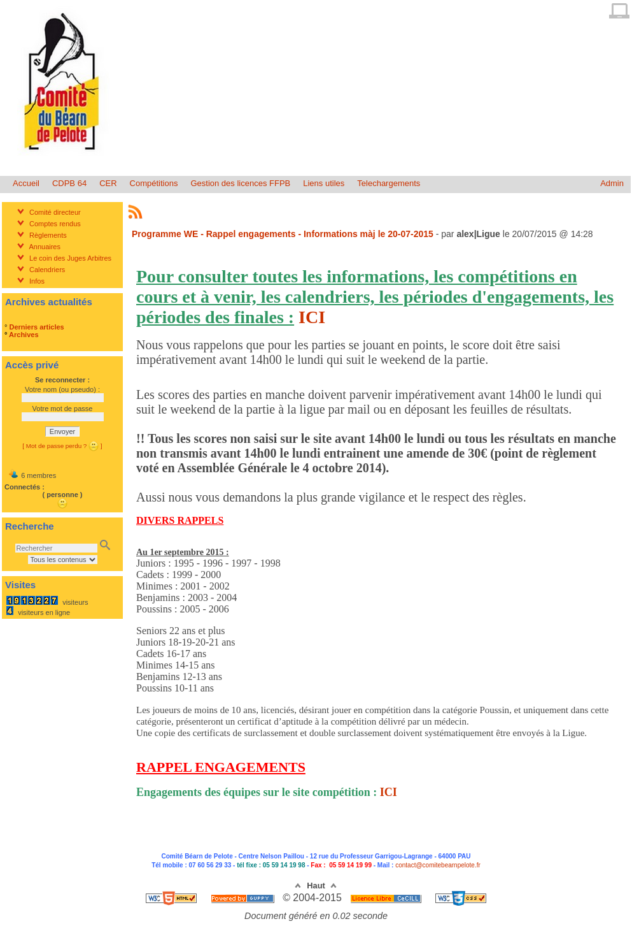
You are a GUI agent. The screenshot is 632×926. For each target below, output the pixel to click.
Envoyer (62, 431)
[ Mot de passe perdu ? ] (62, 445)
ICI (311, 317)
